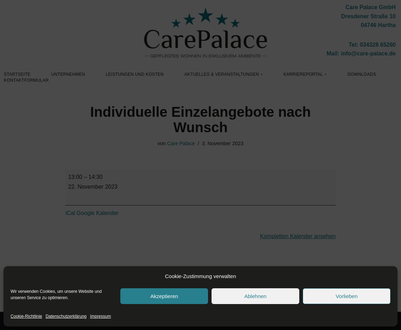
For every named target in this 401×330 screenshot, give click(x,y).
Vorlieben (347, 296)
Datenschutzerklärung (66, 316)
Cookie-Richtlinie (26, 316)
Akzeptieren (164, 296)
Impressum (100, 316)
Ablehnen (255, 296)
